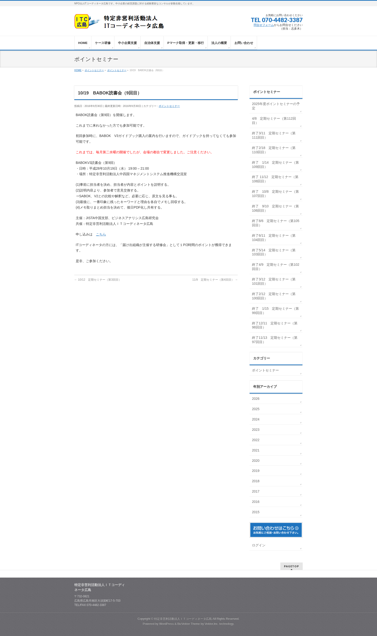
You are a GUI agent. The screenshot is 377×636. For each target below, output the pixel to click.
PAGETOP (291, 566)
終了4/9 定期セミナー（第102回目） (275, 267)
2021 (256, 450)
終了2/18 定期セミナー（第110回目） (273, 150)
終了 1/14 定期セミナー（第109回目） (275, 165)
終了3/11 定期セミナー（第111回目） (273, 135)
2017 (256, 491)
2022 (256, 440)
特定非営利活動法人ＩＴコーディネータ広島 (183, 618)
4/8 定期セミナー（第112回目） (274, 121)
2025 (256, 409)
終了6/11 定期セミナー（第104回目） (273, 238)
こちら (101, 234)
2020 (256, 461)
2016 (256, 502)
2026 (256, 399)
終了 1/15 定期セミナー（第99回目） (275, 311)
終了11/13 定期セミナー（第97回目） (274, 340)
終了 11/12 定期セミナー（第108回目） (275, 179)
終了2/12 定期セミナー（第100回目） (273, 296)
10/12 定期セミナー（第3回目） (97, 279)
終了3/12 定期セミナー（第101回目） (273, 281)
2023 (256, 430)
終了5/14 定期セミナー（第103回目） (273, 252)
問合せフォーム (264, 25)
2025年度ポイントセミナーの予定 (276, 106)
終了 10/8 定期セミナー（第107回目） (275, 194)
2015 (256, 512)
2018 (256, 481)
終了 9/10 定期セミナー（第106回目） (275, 208)
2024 (256, 419)
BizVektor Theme (188, 623)
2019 (256, 471)
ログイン (258, 545)
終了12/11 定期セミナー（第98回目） (274, 325)
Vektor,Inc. (212, 623)
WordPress (166, 623)
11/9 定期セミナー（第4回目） (215, 279)
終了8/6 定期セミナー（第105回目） (275, 223)
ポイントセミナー (169, 106)
